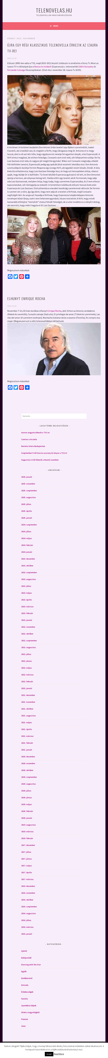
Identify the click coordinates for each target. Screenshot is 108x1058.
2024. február (27, 545)
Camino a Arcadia (29, 439)
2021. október (27, 709)
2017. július (26, 852)
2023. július (26, 586)
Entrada (24, 985)
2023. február (27, 613)
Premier (24, 1019)
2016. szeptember (29, 906)
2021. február (27, 743)
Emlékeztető (26, 978)
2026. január (26, 477)
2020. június (26, 797)
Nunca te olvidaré (42, 66)
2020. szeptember (29, 777)
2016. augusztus (28, 913)
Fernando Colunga (16, 70)
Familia (24, 998)
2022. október (27, 633)
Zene (23, 1026)
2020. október (27, 770)
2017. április (26, 872)
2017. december (28, 845)
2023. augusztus (28, 579)
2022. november (28, 627)
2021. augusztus (28, 715)
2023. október (27, 565)
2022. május (26, 668)
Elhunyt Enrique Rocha (26, 298)
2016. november (28, 893)
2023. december (28, 559)
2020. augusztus (28, 784)
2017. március (27, 879)
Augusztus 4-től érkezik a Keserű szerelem (40, 460)
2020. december (28, 756)
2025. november (28, 483)
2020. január (26, 818)
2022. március (27, 674)
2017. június (26, 859)
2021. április (26, 729)
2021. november (28, 702)
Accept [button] (49, 1054)
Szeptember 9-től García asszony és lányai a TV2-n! (44, 453)
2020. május (26, 804)
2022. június (26, 661)
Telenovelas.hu (54, 10)
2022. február (27, 681)
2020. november (28, 763)
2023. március (27, 606)
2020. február (27, 811)
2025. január (26, 518)
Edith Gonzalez (85, 66)
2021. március (27, 736)
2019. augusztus (28, 825)
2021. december (28, 695)
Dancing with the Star (31, 964)
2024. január (26, 552)
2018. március (27, 831)
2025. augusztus (28, 497)
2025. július (26, 504)
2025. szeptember (29, 490)
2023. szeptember (29, 572)
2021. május (26, 722)
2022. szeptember (29, 640)
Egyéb (24, 971)
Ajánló (24, 951)
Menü (55, 26)
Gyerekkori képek (28, 1005)
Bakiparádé (26, 957)
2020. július (26, 790)
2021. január (26, 749)
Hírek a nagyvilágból (30, 1012)
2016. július (26, 920)
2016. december (28, 886)
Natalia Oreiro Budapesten (33, 446)
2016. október (27, 899)
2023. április (26, 599)
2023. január (26, 620)
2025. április (26, 511)
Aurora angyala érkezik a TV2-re (35, 432)
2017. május (26, 865)
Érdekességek (27, 992)
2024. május (26, 538)
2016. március (27, 927)
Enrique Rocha (54, 310)
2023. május (26, 593)
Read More (59, 1054)
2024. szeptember (29, 524)
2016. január (26, 934)
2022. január (26, 688)
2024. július (26, 531)
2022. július (26, 654)
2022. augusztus (28, 647)
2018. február (27, 838)
